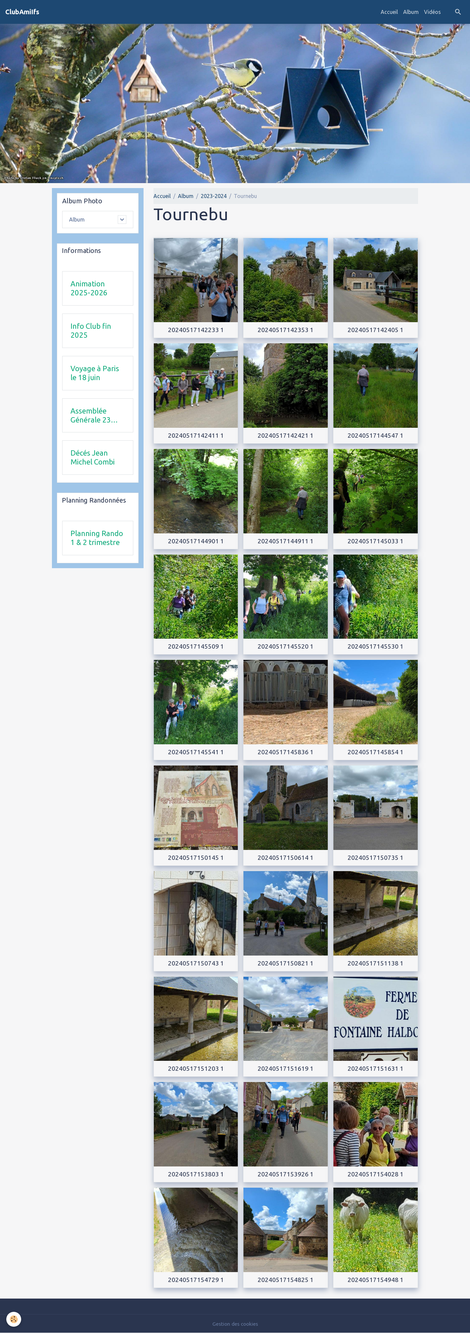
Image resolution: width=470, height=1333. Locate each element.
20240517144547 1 (376, 435)
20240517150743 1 (196, 963)
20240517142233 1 (196, 329)
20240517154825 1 (286, 1279)
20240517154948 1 (376, 1279)
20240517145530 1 (376, 646)
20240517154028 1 (376, 1174)
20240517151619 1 (286, 1068)
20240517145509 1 (196, 646)
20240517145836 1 (286, 752)
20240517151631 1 (376, 1068)
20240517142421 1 (286, 435)
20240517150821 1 (286, 963)
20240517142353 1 (286, 329)
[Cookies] (14, 1319)
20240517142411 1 (196, 435)
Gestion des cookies (235, 1324)
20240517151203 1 (196, 1068)
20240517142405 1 (376, 329)
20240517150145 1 (196, 857)
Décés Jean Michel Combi (92, 457)
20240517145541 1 (196, 752)
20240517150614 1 (286, 857)
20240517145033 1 (376, 541)
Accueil (389, 12)
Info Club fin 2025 (90, 330)
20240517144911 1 (286, 541)
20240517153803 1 (196, 1174)
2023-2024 (214, 196)
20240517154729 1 (196, 1279)
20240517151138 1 (376, 963)
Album (411, 12)
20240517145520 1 (286, 646)
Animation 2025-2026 (88, 288)
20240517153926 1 (286, 1174)
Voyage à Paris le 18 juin (94, 373)
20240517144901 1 (196, 541)
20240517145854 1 (376, 752)
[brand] (22, 12)
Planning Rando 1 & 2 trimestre (96, 538)
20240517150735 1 (376, 857)
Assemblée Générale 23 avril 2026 (90, 415)
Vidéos (432, 12)
